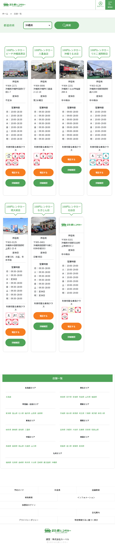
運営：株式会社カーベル (57, 539)
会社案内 (96, 512)
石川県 (21, 413)
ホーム (5, 13)
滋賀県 (62, 430)
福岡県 (8, 462)
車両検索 (29, 497)
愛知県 (21, 430)
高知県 (81, 446)
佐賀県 (15, 462)
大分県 (33, 462)
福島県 (94, 397)
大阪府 (75, 430)
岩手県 (69, 397)
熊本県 (27, 462)
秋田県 (81, 397)
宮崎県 (40, 462)
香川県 (69, 446)
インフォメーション (86, 497)
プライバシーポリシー (28, 520)
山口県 (33, 446)
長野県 (40, 413)
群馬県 (75, 413)
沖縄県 (54, 462)
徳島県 (62, 446)
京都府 (69, 430)
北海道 (8, 397)
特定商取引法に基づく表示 (86, 520)
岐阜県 (8, 430)
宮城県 (75, 397)
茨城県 (62, 413)
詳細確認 (15, 184)
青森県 (62, 397)
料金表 (57, 490)
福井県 (27, 413)
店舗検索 (96, 490)
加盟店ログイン (29, 505)
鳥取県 (8, 446)
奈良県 (88, 430)
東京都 (94, 413)
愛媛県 (75, 446)
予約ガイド (19, 490)
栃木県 (69, 413)
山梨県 (33, 413)
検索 (67, 25)
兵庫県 (81, 430)
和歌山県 (95, 430)
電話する (15, 173)
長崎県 (21, 462)
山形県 (88, 397)
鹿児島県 (47, 462)
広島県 (27, 446)
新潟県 (8, 413)
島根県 (15, 446)
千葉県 (88, 413)
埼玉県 (81, 413)
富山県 (15, 413)
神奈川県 (101, 413)
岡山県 (21, 446)
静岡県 (15, 430)
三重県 (27, 430)
